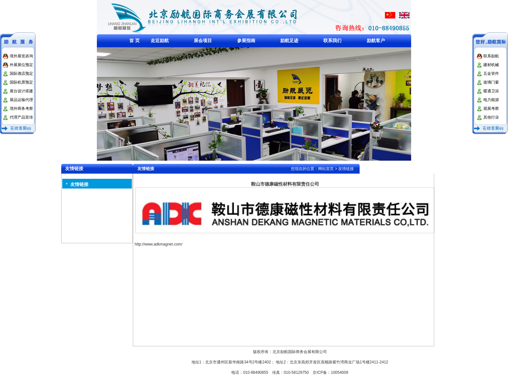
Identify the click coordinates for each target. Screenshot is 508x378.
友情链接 (79, 184)
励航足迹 (289, 40)
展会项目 (203, 40)
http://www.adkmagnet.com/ (158, 244)
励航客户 (376, 40)
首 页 (134, 40)
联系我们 (332, 40)
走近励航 (160, 40)
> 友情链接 (344, 168)
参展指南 (246, 40)
